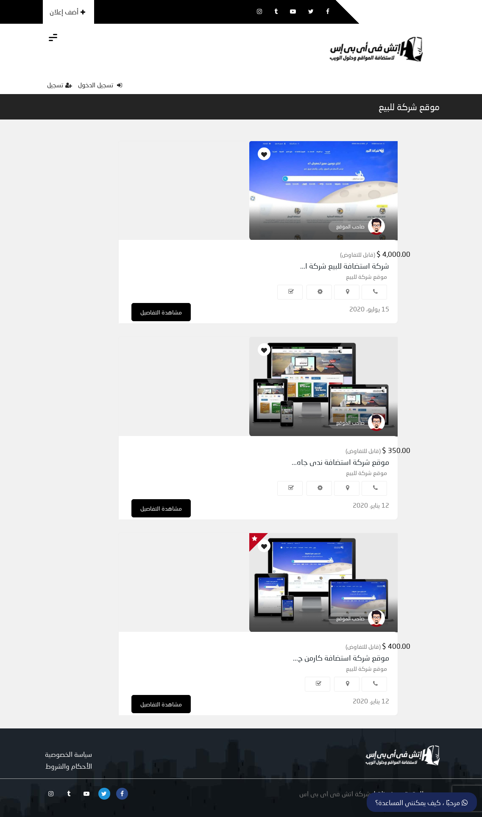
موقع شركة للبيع (409, 106)
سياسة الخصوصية (68, 754)
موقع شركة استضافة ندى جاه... (340, 462)
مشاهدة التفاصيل (161, 312)
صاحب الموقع (350, 226)
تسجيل (59, 85)
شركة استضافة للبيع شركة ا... (344, 265)
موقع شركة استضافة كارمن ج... (341, 657)
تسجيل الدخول (100, 85)
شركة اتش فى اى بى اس (335, 793)
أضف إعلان (67, 12)
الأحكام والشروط (68, 766)
